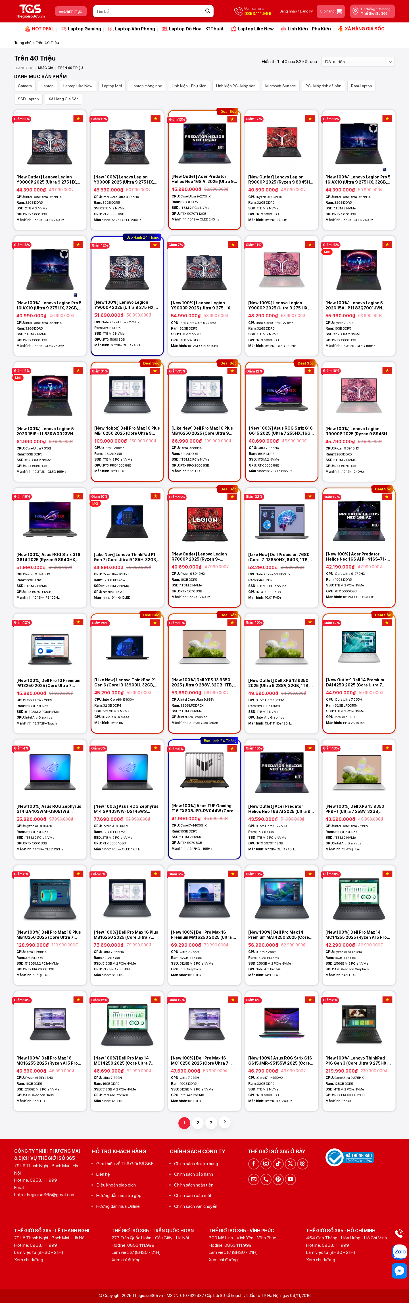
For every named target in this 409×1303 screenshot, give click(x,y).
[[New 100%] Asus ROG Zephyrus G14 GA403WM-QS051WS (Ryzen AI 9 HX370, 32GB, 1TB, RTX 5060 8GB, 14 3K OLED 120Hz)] (50, 770)
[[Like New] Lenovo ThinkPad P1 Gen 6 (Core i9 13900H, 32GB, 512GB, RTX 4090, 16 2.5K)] (127, 644)
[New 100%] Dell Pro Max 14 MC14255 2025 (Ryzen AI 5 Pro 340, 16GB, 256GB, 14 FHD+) (356, 935)
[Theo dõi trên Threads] (302, 1163)
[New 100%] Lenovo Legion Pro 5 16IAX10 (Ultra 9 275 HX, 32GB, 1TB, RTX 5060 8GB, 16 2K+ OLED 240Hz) (49, 306)
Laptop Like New (252, 29)
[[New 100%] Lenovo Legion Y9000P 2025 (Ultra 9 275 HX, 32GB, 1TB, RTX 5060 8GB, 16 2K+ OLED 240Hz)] (127, 267)
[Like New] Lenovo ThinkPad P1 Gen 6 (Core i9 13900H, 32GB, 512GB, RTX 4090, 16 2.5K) (125, 683)
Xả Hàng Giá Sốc (63, 99)
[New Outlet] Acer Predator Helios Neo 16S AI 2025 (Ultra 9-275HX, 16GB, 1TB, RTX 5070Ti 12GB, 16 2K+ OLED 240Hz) (280, 809)
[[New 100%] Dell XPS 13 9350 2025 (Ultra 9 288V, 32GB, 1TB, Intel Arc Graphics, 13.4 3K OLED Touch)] (204, 644)
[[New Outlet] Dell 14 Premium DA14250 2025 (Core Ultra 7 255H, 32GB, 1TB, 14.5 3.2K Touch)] (359, 644)
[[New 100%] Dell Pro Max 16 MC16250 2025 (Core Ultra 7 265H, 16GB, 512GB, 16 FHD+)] (204, 1022)
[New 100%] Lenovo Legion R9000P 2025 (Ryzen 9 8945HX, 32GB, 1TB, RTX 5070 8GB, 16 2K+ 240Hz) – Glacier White (358, 431)
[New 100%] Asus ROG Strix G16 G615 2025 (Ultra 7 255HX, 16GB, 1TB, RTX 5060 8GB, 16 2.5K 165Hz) (281, 431)
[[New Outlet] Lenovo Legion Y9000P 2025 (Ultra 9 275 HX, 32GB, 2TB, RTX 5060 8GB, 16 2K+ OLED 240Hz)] (50, 141)
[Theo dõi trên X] (290, 1163)
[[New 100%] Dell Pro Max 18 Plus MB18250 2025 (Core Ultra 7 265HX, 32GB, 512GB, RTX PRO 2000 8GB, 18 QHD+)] (50, 896)
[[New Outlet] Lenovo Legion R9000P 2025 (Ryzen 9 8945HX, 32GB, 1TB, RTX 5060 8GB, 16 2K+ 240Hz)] (281, 141)
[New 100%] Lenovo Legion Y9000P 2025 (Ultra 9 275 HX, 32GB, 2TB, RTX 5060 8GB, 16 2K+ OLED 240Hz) (124, 180)
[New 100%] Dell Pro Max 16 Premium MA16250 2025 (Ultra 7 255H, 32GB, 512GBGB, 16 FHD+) (203, 935)
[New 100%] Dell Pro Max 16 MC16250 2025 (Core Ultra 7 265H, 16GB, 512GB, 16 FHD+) (200, 1061)
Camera (25, 86)
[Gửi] (207, 11)
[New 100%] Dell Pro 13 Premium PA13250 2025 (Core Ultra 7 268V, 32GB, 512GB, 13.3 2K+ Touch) (48, 683)
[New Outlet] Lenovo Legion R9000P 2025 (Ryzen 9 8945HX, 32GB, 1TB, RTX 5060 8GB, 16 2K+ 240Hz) (281, 180)
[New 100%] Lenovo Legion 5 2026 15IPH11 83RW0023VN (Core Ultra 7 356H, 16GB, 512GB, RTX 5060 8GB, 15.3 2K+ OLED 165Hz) (49, 431)
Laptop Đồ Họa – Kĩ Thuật (193, 29)
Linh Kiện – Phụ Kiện (306, 29)
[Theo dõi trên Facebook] (253, 1163)
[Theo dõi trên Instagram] (266, 1163)
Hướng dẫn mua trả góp (118, 1195)
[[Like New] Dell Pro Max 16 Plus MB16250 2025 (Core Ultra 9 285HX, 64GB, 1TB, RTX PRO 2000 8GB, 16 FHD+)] (204, 393)
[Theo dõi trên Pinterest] (278, 1179)
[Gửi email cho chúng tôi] (253, 1179)
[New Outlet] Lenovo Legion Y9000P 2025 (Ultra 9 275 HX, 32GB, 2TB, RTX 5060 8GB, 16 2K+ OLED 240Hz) (46, 180)
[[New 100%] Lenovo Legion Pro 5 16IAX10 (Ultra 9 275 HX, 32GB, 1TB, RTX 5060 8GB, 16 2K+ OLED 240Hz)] (50, 266)
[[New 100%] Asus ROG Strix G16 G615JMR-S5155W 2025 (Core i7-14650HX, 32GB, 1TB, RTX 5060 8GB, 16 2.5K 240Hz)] (281, 1022)
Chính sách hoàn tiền (193, 1185)
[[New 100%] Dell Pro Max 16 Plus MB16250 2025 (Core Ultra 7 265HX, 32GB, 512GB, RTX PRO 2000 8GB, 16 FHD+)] (127, 896)
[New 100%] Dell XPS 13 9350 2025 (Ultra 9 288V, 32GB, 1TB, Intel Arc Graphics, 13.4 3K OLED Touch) (203, 683)
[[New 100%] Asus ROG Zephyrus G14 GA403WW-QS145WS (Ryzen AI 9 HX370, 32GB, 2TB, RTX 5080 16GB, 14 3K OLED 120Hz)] (127, 770)
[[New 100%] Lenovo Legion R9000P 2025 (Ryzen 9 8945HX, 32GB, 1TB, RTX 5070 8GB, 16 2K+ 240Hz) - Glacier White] (359, 392)
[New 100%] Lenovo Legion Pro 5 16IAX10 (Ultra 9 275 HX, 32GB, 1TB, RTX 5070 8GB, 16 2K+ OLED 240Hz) (358, 180)
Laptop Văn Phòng (131, 29)
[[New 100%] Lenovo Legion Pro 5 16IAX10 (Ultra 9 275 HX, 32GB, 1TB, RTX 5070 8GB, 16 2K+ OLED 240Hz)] (359, 141)
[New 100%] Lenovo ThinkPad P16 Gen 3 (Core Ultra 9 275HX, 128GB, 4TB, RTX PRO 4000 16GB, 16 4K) (356, 1061)
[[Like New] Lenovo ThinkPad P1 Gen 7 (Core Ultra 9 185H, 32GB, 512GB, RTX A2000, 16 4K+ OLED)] (127, 518)
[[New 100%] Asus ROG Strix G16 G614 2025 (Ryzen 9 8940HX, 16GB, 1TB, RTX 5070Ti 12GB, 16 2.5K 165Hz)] (50, 518)
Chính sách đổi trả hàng (196, 1163)
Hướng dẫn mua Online (118, 1206)
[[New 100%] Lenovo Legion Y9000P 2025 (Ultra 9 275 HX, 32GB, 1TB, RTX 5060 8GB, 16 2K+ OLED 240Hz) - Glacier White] (281, 266)
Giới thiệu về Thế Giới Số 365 (125, 1163)
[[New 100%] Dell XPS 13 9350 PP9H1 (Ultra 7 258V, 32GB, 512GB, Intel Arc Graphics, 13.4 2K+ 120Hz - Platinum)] (359, 770)
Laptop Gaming (81, 29)
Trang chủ (23, 42)
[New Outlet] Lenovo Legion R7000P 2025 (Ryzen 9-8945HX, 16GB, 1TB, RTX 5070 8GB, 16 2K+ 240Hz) (202, 557)
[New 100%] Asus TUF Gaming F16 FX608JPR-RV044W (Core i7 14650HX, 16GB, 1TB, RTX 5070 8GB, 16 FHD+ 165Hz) (202, 808)
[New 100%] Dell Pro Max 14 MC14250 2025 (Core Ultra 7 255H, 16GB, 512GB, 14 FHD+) (122, 1061)
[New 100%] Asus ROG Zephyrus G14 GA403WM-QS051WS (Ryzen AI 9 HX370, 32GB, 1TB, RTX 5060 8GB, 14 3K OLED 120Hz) (48, 809)
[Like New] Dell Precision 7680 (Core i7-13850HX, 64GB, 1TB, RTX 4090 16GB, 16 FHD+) (279, 557)
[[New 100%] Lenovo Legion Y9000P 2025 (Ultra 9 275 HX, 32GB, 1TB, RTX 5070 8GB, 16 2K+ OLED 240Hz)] (204, 266)
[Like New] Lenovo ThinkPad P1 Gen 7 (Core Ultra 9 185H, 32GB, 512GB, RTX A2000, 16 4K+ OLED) (127, 557)
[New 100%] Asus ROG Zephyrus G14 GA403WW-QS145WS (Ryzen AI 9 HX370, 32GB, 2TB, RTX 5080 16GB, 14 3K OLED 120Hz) (126, 809)
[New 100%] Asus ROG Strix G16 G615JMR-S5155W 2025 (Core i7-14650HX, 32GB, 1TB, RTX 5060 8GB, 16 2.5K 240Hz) (280, 1061)
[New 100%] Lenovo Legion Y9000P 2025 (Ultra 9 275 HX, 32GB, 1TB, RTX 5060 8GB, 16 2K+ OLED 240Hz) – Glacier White (281, 306)
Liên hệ (103, 1174)
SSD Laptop (28, 99)
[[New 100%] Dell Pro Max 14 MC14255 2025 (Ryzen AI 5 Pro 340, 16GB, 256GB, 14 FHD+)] (359, 896)
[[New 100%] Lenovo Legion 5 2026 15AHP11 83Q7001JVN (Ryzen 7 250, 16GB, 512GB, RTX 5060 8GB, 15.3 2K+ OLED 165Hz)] (359, 266)
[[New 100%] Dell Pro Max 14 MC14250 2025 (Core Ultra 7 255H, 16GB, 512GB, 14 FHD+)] (127, 1022)
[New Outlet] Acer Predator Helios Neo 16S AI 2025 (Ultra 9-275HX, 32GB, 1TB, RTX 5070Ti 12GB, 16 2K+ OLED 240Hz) (204, 179)
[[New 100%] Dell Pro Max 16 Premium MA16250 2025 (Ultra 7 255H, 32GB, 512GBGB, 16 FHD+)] (204, 896)
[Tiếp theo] (225, 1122)
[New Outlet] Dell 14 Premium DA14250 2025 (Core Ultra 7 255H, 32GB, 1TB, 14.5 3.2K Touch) (355, 683)
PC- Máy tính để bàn (323, 86)
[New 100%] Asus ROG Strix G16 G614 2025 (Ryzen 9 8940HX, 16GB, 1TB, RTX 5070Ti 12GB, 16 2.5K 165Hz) (48, 557)
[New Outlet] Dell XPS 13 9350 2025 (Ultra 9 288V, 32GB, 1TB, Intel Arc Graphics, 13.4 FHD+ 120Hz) (278, 683)
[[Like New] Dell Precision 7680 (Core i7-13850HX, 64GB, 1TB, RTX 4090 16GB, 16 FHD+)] (281, 518)
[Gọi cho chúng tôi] (266, 1179)
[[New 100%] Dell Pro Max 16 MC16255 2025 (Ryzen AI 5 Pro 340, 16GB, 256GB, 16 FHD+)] (50, 1022)
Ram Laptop (361, 86)
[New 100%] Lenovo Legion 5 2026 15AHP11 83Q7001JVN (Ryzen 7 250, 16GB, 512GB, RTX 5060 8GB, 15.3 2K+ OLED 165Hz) (358, 306)
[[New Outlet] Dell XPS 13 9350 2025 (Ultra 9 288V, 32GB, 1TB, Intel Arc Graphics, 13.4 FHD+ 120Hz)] (281, 644)
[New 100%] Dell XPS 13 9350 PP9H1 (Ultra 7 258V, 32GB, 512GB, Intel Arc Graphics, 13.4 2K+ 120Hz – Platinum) (356, 809)
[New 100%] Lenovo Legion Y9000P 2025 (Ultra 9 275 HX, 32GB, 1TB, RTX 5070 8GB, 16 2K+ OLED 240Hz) (204, 306)
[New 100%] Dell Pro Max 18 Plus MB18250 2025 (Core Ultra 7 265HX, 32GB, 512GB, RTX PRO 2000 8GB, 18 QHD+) (48, 935)
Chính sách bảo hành (193, 1174)
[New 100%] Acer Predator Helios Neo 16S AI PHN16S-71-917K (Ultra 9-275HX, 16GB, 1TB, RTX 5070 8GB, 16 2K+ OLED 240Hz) (358, 557)
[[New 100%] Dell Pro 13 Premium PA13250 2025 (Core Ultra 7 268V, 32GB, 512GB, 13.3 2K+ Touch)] (50, 644)
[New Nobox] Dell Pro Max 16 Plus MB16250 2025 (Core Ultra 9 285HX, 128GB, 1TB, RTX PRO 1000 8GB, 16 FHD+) (127, 431)
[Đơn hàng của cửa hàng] (358, 61)
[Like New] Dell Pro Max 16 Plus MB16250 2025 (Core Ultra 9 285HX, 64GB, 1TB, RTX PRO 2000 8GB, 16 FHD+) (202, 431)
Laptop (47, 86)
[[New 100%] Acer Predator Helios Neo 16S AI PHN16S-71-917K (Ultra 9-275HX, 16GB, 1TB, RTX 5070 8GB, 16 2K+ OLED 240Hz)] (359, 518)
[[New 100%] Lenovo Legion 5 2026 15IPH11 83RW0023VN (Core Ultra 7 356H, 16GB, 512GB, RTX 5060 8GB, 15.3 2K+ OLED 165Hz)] (50, 392)
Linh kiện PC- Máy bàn (236, 86)
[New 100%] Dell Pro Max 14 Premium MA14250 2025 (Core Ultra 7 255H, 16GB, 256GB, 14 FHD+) (278, 935)
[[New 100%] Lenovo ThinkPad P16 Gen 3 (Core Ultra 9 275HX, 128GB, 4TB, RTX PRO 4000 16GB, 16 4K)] (359, 1022)
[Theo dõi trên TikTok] (278, 1163)
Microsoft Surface (280, 86)
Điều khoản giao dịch (116, 1185)
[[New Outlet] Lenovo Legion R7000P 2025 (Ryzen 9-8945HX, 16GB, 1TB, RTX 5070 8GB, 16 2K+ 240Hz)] (204, 518)
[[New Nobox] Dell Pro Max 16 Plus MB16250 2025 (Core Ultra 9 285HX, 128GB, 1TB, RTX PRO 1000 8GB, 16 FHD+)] (127, 393)
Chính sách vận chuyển (195, 1206)
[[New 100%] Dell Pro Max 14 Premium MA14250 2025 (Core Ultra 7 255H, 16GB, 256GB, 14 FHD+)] (281, 896)
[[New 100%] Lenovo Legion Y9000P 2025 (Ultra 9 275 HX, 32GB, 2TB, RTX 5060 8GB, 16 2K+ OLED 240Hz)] (127, 141)
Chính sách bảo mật (193, 1195)
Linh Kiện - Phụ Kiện (189, 86)
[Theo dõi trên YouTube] (290, 1179)
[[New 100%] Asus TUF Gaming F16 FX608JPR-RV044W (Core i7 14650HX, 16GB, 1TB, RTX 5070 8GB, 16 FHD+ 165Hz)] (204, 770)
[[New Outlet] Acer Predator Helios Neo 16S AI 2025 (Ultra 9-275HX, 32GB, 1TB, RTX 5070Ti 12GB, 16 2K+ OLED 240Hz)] (204, 141)
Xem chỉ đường (28, 1259)
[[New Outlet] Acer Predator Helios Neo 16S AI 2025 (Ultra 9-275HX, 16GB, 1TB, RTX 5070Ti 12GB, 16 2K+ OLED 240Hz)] (281, 770)
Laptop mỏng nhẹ (147, 86)
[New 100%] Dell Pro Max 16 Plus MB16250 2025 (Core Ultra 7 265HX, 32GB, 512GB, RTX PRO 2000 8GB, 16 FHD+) (126, 935)
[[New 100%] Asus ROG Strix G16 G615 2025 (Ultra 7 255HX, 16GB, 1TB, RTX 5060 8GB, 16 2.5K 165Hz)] (282, 393)
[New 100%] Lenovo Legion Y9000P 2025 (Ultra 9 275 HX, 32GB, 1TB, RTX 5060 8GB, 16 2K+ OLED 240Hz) (124, 305)
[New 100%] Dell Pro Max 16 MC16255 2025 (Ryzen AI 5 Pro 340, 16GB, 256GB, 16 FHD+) (47, 1061)
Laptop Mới (112, 86)
